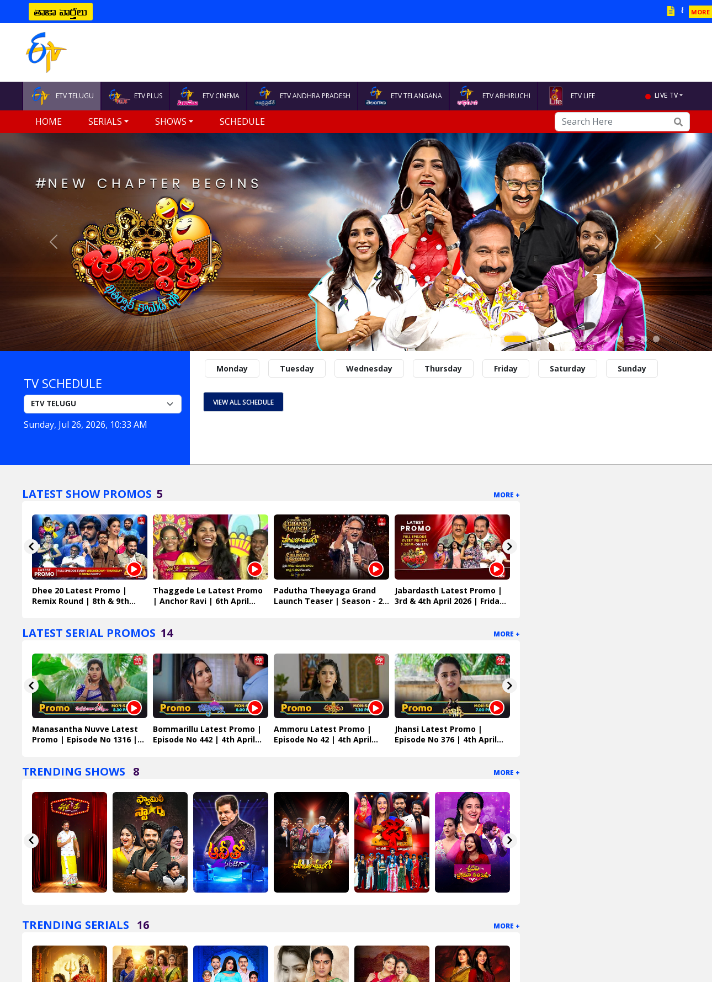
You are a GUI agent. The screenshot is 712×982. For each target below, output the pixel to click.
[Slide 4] (559, 339)
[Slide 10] (632, 339)
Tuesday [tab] (297, 368)
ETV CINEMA (208, 96)
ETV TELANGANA (403, 96)
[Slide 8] (607, 339)
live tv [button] (666, 95)
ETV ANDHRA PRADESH (302, 96)
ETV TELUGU (62, 96)
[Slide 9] (620, 339)
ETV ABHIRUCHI (493, 96)
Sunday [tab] (632, 368)
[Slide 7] (595, 339)
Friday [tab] (506, 368)
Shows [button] (171, 121)
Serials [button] (105, 121)
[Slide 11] (644, 339)
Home (48, 121)
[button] (53, 242)
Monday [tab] (232, 368)
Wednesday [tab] (369, 368)
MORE (700, 12)
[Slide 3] (547, 339)
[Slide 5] (571, 339)
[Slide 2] (535, 339)
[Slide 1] (515, 339)
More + (506, 495)
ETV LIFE (570, 96)
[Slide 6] (583, 339)
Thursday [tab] (443, 368)
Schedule (242, 121)
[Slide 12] (656, 339)
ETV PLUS (135, 96)
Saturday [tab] (568, 368)
